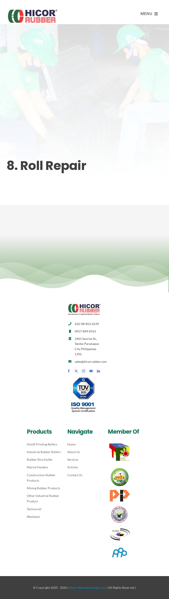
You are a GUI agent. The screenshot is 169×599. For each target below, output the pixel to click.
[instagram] (83, 371)
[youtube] (91, 371)
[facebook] (68, 371)
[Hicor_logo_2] (33, 10)
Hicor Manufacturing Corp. (87, 587)
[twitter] (76, 371)
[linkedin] (98, 371)
